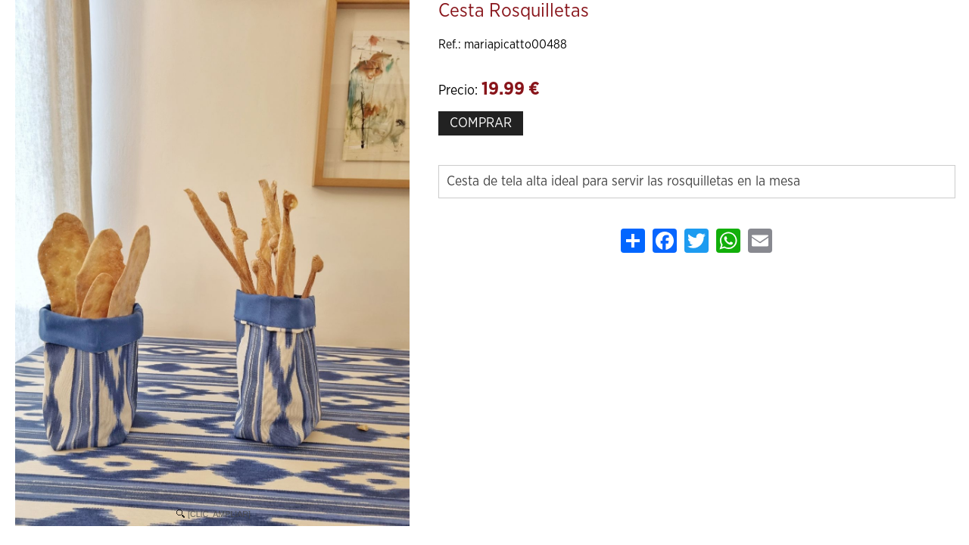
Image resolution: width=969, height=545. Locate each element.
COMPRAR (481, 123)
